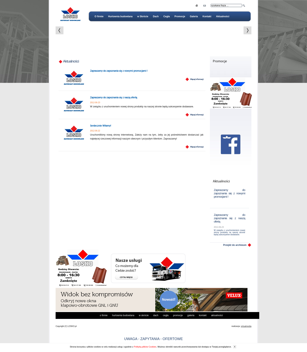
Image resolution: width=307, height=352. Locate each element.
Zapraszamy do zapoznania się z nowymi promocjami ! (118, 71)
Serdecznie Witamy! (100, 125)
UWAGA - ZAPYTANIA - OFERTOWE (153, 339)
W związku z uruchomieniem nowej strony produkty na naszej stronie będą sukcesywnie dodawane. (229, 232)
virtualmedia (246, 326)
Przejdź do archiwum (235, 245)
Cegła (166, 16)
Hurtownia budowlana (120, 16)
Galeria (194, 16)
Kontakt (206, 16)
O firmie (99, 16)
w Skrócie (142, 16)
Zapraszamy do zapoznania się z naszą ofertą (113, 97)
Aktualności (222, 16)
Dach (156, 16)
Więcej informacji (196, 79)
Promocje (179, 16)
